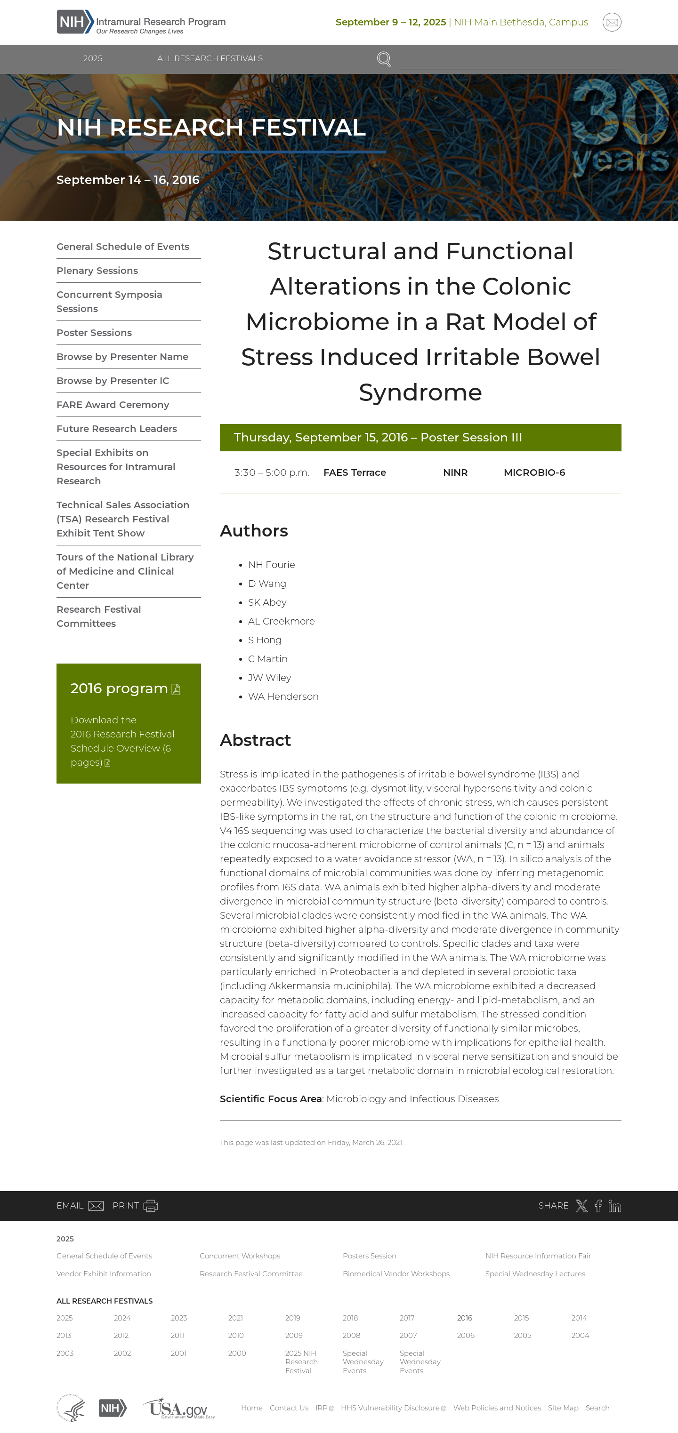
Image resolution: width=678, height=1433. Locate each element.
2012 (121, 1335)
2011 (177, 1335)
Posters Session (369, 1255)
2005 (522, 1335)
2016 (125, 688)
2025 (92, 58)
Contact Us (289, 1407)
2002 (122, 1353)
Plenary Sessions (97, 270)
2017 (407, 1317)
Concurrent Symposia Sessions (109, 301)
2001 (178, 1353)
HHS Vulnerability (393, 1407)
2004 (580, 1335)
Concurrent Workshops (240, 1255)
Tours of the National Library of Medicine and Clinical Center (125, 571)
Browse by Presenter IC (113, 380)
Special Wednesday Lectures (535, 1273)
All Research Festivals (210, 58)
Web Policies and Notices (497, 1407)
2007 (408, 1335)
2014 (579, 1317)
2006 (466, 1335)
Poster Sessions (94, 332)
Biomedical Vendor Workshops (396, 1273)
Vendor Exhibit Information (103, 1273)
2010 (236, 1335)
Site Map (563, 1407)
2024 (122, 1317)
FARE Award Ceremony (113, 404)
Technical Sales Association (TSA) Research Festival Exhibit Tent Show (123, 519)
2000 (237, 1353)
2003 (64, 1353)
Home (252, 1407)
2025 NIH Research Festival (301, 1362)
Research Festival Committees (98, 616)
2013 (63, 1335)
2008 (351, 1335)
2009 (294, 1335)
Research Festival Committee (251, 1273)
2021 (235, 1317)
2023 (179, 1317)
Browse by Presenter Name (122, 356)
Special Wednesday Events (363, 1362)
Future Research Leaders (116, 428)
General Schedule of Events (122, 246)
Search (598, 1407)
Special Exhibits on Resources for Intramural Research (116, 467)
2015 (521, 1317)
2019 (292, 1317)
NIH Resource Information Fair (538, 1255)
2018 (350, 1317)
